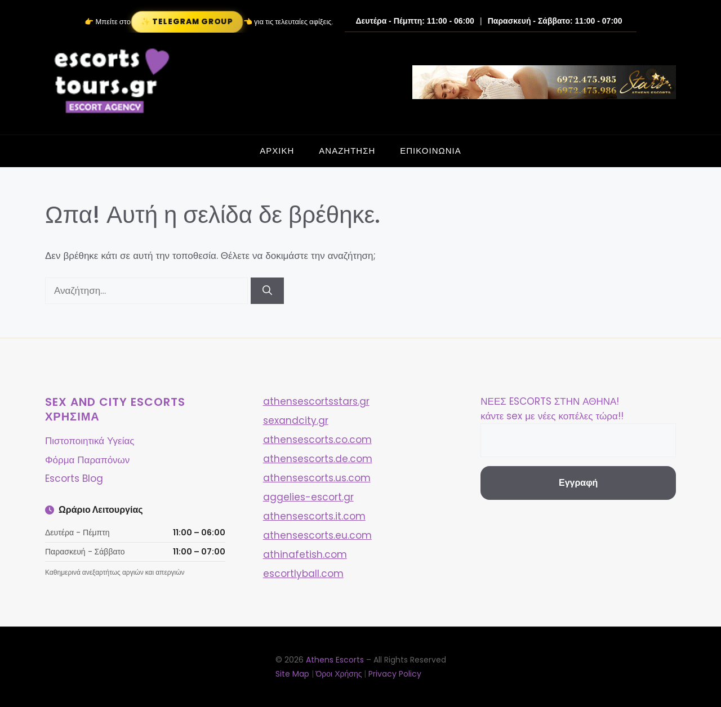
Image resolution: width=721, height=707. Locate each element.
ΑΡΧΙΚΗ (277, 150)
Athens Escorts (336, 659)
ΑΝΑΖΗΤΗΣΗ (347, 150)
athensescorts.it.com (314, 516)
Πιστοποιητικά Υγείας (89, 441)
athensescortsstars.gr (316, 401)
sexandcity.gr (295, 420)
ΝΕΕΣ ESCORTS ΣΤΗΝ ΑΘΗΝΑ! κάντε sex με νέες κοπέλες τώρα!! (551, 409)
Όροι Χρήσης (339, 673)
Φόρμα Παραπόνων (87, 460)
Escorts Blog (74, 478)
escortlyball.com (303, 573)
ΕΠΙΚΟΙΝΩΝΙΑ (430, 150)
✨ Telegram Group (187, 21)
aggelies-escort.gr (308, 497)
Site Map (292, 673)
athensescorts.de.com (317, 459)
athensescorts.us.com (317, 478)
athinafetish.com (305, 554)
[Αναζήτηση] (267, 291)
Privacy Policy (394, 673)
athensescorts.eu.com (317, 535)
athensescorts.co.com (317, 439)
